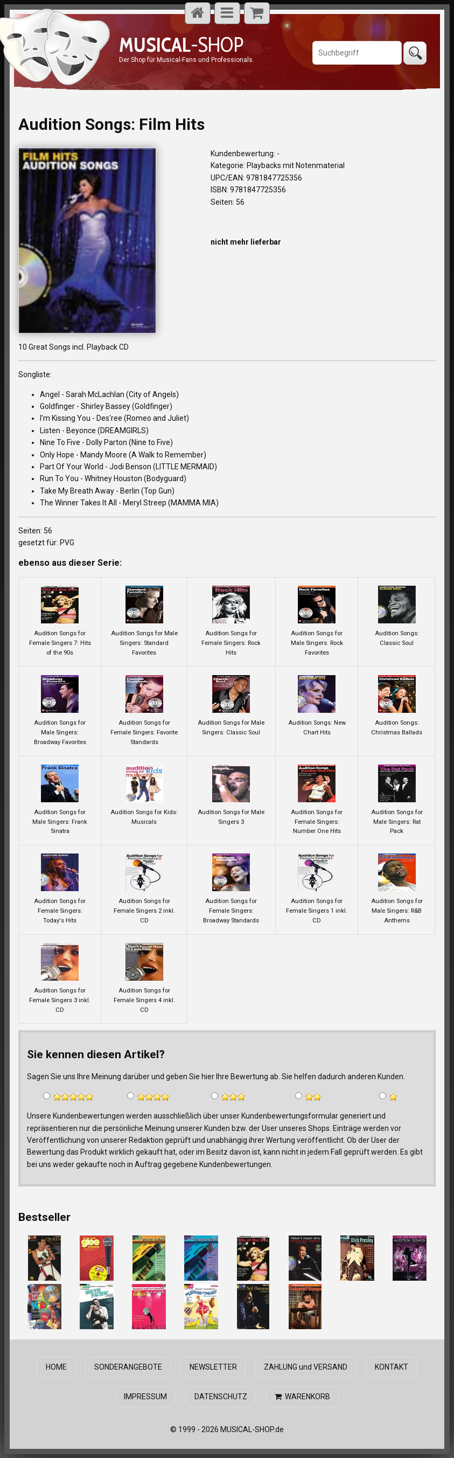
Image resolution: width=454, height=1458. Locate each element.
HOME (56, 1367)
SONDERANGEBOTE (128, 1367)
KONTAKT (391, 1367)
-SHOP (181, 44)
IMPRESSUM (145, 1396)
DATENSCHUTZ (220, 1396)
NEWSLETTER (213, 1367)
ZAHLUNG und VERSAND (305, 1367)
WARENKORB (302, 1396)
